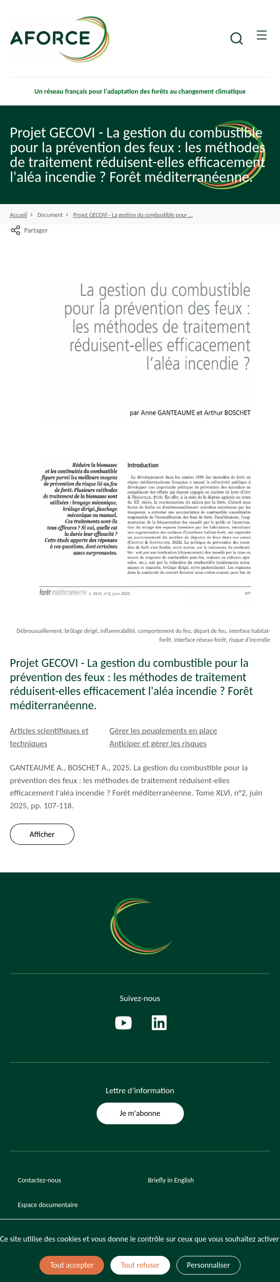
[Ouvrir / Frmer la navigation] (262, 35)
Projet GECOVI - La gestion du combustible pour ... (133, 214)
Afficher (42, 834)
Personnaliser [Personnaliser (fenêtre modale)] (208, 1265)
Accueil (18, 214)
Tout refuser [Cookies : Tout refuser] (140, 1265)
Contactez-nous (39, 1180)
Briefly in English (171, 1180)
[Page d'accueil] (82, 39)
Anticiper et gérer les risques (158, 743)
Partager (29, 231)
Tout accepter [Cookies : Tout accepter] (71, 1265)
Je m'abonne (140, 1113)
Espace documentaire (48, 1205)
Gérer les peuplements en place (163, 731)
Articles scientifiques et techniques (49, 737)
